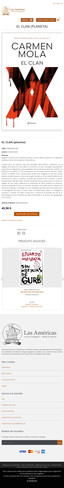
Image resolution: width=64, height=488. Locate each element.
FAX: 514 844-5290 (27, 465)
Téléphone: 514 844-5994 (11, 465)
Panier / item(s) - (46, 20)
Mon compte (8, 361)
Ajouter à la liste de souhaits (12, 220)
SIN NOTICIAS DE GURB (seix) (32, 292)
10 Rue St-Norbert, (32, 467)
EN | (59, 3)
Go (59, 442)
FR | (55, 3)
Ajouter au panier (32, 304)
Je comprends (32, 481)
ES (61, 3)
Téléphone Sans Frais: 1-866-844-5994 (48, 465)
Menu (27, 20)
